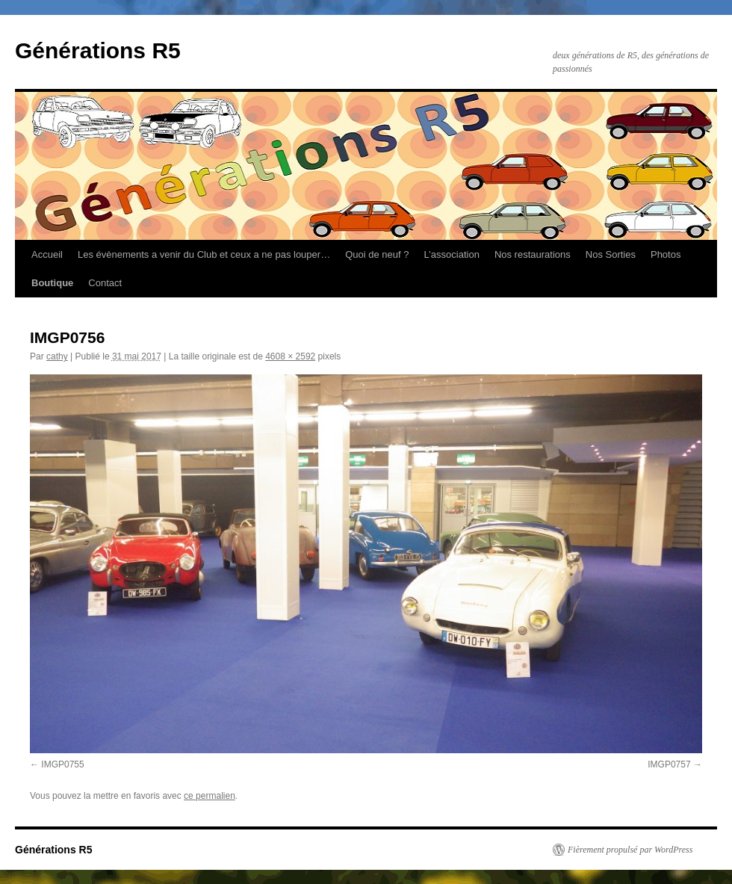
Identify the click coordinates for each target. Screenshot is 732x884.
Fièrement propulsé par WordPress (630, 849)
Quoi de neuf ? (377, 254)
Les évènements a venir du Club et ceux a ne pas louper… (204, 254)
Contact (105, 282)
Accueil (47, 254)
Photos (665, 254)
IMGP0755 (62, 764)
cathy (57, 356)
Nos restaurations (532, 254)
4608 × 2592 (290, 356)
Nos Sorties (611, 254)
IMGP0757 (669, 764)
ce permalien (209, 796)
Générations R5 (98, 50)
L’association (451, 254)
